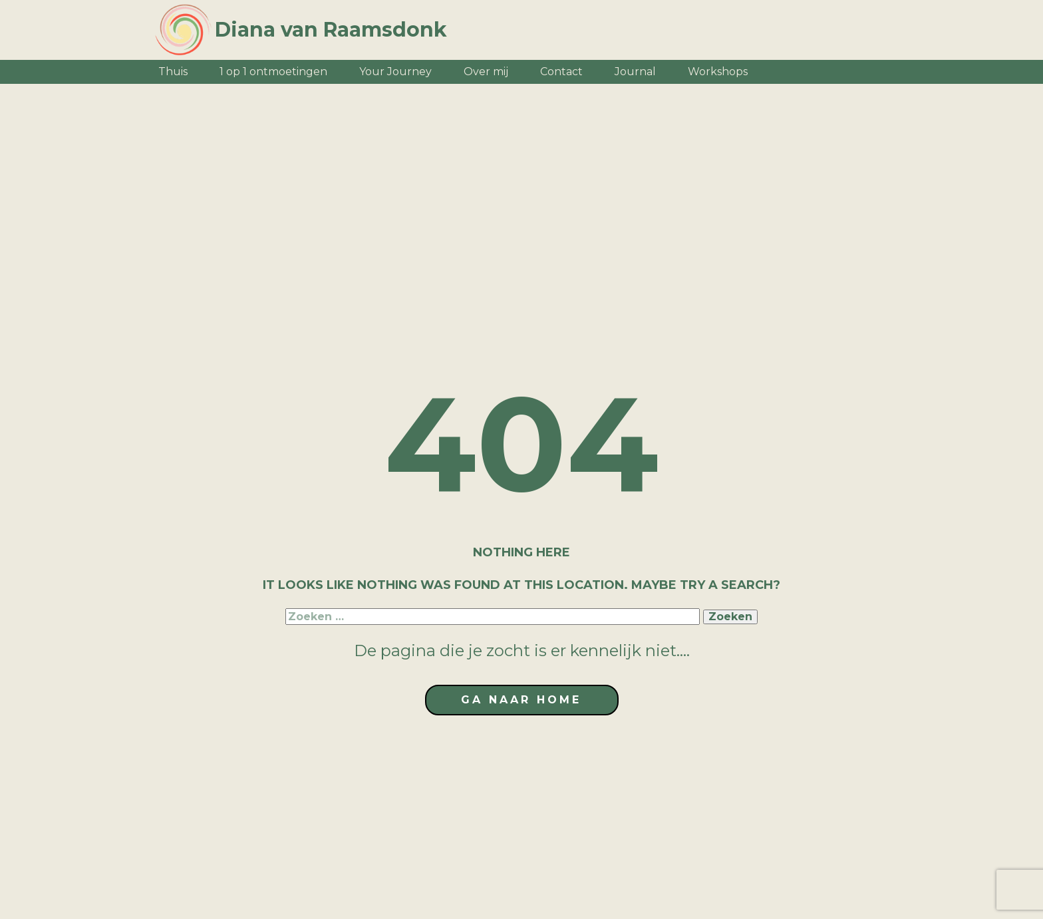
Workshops (718, 71)
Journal (635, 71)
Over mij (486, 71)
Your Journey (395, 71)
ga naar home (521, 699)
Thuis (173, 71)
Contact (561, 71)
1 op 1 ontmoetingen (273, 71)
